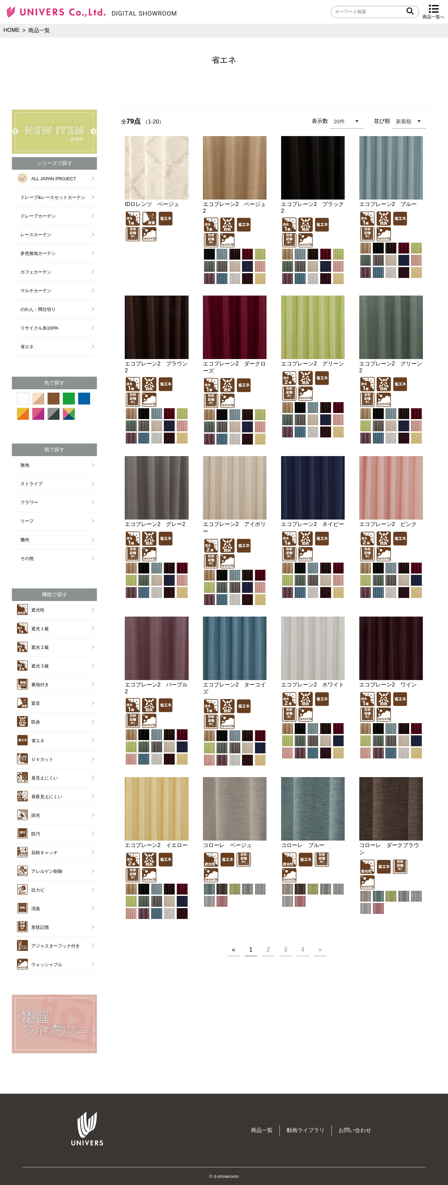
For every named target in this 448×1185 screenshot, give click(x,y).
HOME (11, 30)
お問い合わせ (355, 1130)
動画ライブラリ (306, 1130)
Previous (15, 131)
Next (93, 131)
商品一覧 (262, 1130)
